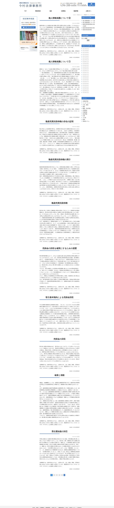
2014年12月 (86, 92)
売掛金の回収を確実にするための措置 (59, 248)
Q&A (66, 504)
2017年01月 (86, 59)
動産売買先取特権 (59, 203)
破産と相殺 (60, 375)
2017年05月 (86, 52)
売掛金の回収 (60, 339)
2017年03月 (86, 56)
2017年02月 (86, 58)
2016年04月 (86, 65)
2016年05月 (86, 63)
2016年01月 (86, 70)
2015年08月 (86, 79)
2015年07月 (86, 81)
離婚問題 (76, 11)
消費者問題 (85, 101)
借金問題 (85, 114)
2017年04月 (86, 54)
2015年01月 (86, 90)
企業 (84, 115)
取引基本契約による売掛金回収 (60, 297)
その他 (84, 117)
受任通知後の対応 (60, 431)
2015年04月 (86, 87)
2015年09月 (86, 78)
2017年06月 (86, 50)
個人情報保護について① (60, 62)
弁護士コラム (72, 504)
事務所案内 (38, 11)
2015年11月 (86, 74)
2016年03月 (86, 67)
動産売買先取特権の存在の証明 (59, 121)
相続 (51, 11)
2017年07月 (86, 48)
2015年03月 (86, 89)
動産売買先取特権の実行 (59, 159)
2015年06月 (86, 83)
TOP (25, 11)
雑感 (84, 119)
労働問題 (85, 112)
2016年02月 (86, 69)
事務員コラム (86, 121)
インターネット (86, 103)
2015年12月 (86, 72)
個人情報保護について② (60, 18)
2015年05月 (86, 85)
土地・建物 (85, 104)
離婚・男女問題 (86, 108)
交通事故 (63, 11)
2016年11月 (86, 61)
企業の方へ (88, 11)
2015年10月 (86, 76)
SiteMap (79, 504)
